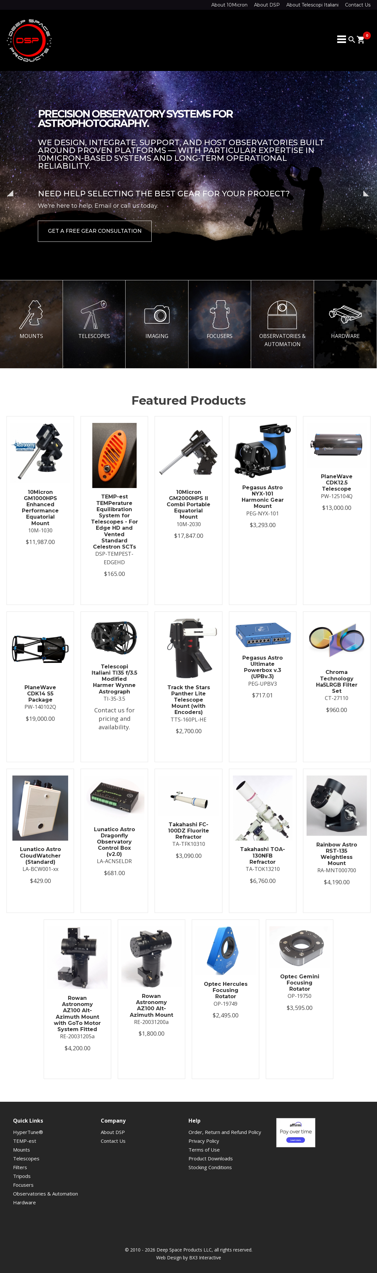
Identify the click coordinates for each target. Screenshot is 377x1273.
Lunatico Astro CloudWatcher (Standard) (40, 855)
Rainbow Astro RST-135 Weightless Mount (336, 854)
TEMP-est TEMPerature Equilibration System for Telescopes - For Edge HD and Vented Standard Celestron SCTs (114, 522)
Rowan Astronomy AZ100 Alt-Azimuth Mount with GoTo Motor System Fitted (77, 1013)
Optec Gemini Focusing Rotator (299, 982)
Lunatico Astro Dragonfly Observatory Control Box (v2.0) (114, 842)
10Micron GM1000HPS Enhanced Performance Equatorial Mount (40, 507)
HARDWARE (345, 320)
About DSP (267, 5)
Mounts (21, 1149)
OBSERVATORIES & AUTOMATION (282, 324)
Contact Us (357, 5)
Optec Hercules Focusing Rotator (226, 990)
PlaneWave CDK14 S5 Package (40, 693)
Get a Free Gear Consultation (95, 231)
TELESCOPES (94, 320)
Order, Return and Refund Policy (224, 1132)
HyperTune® (28, 1132)
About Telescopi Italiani (312, 5)
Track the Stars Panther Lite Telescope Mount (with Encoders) (188, 700)
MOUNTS (31, 320)
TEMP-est (24, 1141)
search (351, 39)
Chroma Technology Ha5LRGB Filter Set (336, 681)
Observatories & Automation (45, 1193)
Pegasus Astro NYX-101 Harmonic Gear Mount (263, 497)
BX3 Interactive (205, 1257)
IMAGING (156, 320)
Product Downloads (210, 1158)
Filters (20, 1167)
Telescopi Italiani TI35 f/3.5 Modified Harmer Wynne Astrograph (114, 679)
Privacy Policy (203, 1141)
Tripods (22, 1176)
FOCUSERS (219, 320)
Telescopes (26, 1158)
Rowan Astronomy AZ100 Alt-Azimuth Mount (151, 1005)
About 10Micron (229, 5)
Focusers (23, 1185)
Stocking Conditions (210, 1167)
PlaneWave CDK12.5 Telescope (337, 482)
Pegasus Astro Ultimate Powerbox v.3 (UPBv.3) (262, 667)
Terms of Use (204, 1149)
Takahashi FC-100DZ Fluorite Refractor (188, 830)
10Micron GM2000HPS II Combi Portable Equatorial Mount (188, 504)
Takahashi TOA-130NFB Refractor (262, 855)
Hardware (24, 1202)
